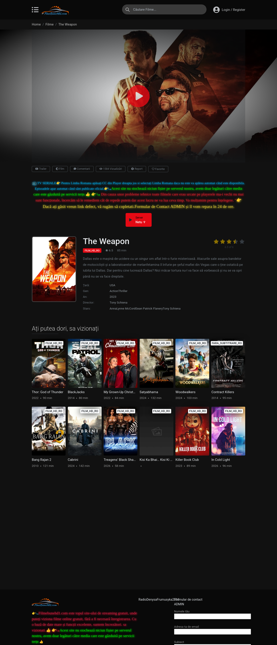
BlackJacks (76, 392)
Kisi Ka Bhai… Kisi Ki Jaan (156, 460)
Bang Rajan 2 (41, 460)
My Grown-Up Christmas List (120, 392)
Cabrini (73, 460)
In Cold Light (220, 460)
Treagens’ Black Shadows (120, 460)
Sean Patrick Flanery (149, 308)
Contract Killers (222, 392)
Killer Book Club (187, 460)
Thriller (123, 291)
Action (114, 291)
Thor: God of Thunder (47, 392)
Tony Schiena (118, 302)
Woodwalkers (185, 392)
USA (112, 285)
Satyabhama (149, 392)
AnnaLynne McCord (123, 308)
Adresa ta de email (212, 629)
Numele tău (212, 613)
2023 (113, 296)
